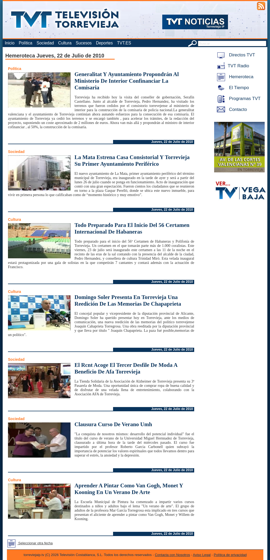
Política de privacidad (230, 555)
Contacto (231, 109)
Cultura (65, 43)
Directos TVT (235, 54)
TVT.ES (124, 43)
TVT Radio (232, 65)
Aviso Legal (202, 555)
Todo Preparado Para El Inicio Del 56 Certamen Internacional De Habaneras (131, 228)
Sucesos (84, 43)
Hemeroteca (234, 76)
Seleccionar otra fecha (29, 543)
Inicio (9, 43)
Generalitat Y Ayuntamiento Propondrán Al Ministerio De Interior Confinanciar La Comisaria (126, 81)
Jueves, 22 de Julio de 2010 (172, 142)
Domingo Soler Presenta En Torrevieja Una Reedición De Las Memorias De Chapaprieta (127, 300)
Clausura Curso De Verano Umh (113, 424)
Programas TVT (238, 98)
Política (25, 43)
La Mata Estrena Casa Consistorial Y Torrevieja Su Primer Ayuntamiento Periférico (132, 160)
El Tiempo (232, 87)
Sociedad (45, 43)
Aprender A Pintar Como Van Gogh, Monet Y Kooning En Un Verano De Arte (128, 488)
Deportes (104, 43)
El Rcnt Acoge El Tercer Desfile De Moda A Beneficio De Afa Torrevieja (125, 368)
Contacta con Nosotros (172, 555)
